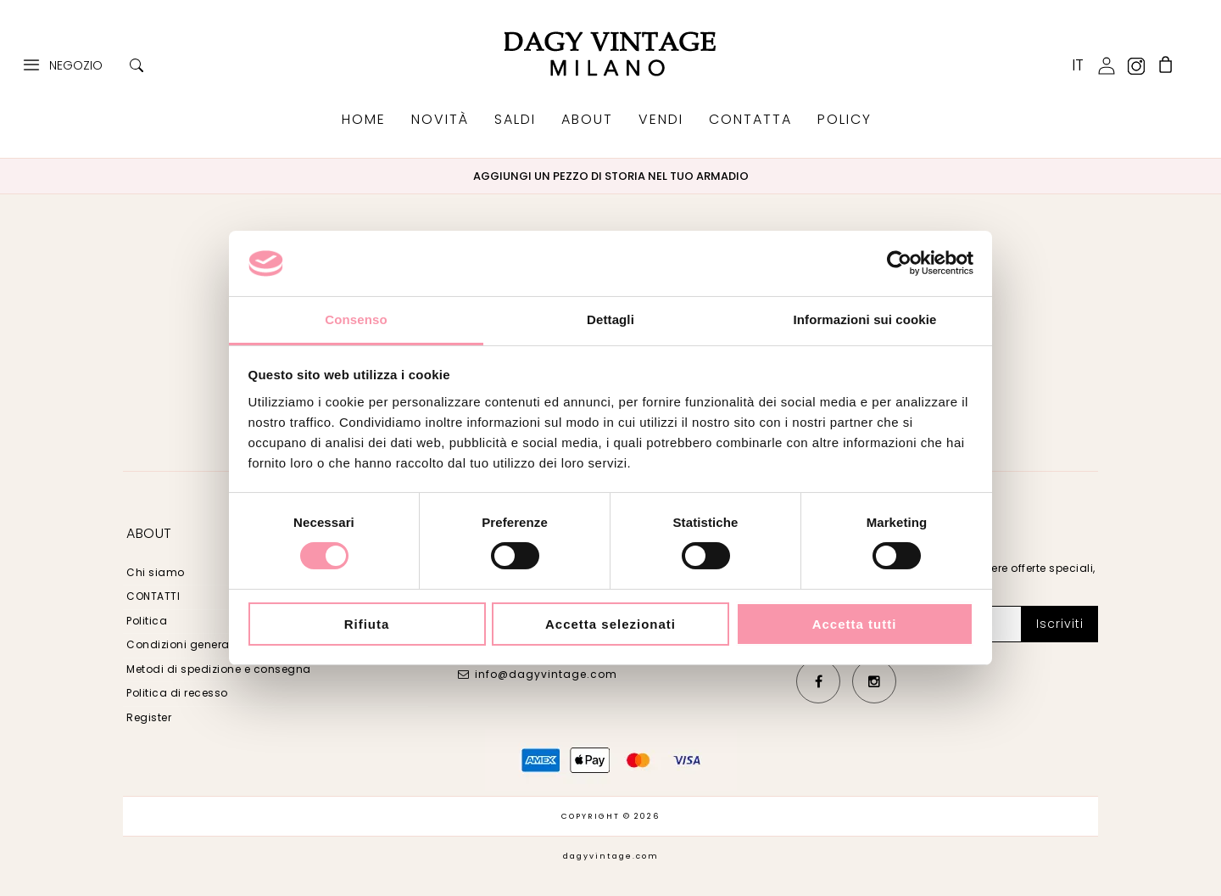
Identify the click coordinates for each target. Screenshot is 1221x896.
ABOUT (587, 119)
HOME (364, 119)
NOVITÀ (440, 119)
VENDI (660, 119)
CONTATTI (153, 596)
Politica (146, 620)
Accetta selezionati (610, 624)
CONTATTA (750, 119)
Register (148, 717)
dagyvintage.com (611, 856)
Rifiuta (367, 624)
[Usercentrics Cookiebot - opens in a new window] (899, 263)
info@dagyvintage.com (546, 674)
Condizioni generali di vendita (210, 644)
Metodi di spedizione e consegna (218, 669)
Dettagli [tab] (610, 319)
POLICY (844, 119)
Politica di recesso (177, 693)
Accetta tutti (854, 624)
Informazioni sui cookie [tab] (865, 319)
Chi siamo (155, 572)
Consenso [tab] (356, 319)
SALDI (515, 119)
